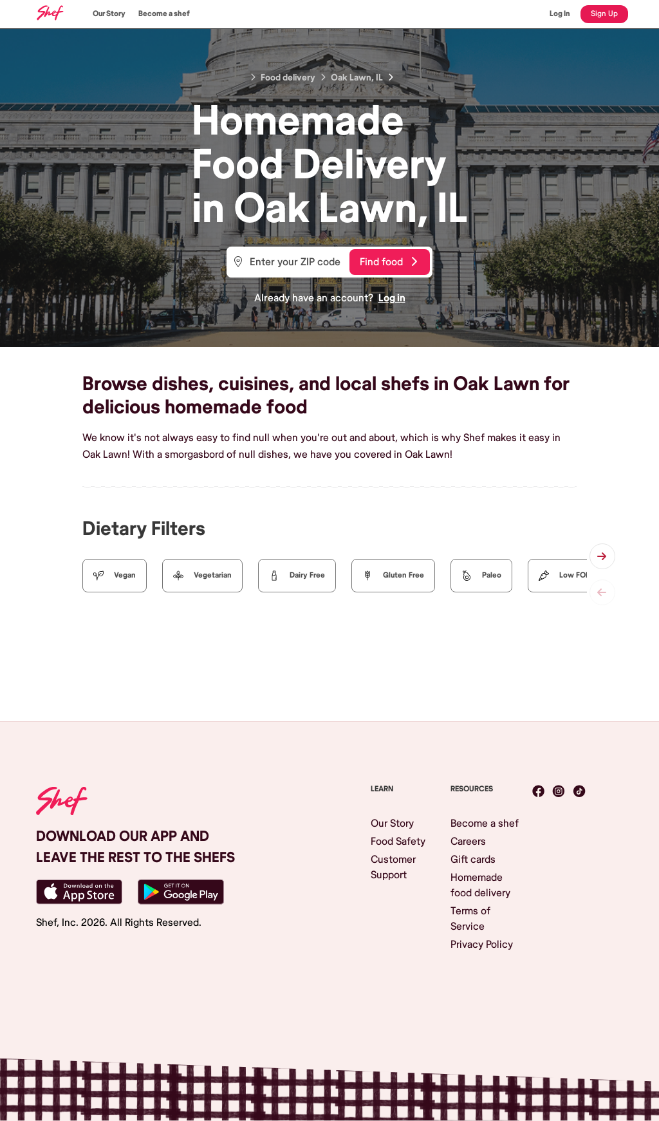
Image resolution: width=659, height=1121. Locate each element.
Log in (391, 298)
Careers (468, 841)
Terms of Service (470, 919)
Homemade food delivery (480, 885)
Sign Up (604, 14)
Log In (560, 14)
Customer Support (393, 867)
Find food (388, 262)
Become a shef (164, 14)
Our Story (109, 14)
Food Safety (398, 841)
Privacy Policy (481, 944)
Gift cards (473, 859)
